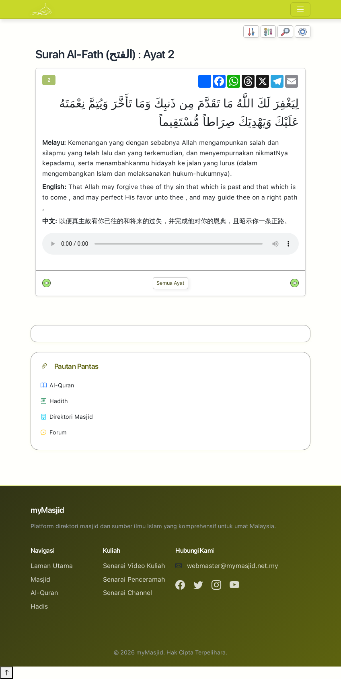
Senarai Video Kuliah (134, 566)
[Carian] (285, 31)
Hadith (54, 400)
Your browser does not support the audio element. (170, 244)
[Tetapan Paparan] (302, 31)
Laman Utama (52, 566)
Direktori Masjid (67, 416)
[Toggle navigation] (300, 9)
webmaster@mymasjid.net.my (232, 566)
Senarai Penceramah (134, 579)
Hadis (39, 606)
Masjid (40, 579)
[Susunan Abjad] (268, 31)
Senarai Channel (127, 593)
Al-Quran (57, 385)
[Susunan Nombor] (251, 31)
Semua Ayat (170, 283)
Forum (54, 432)
